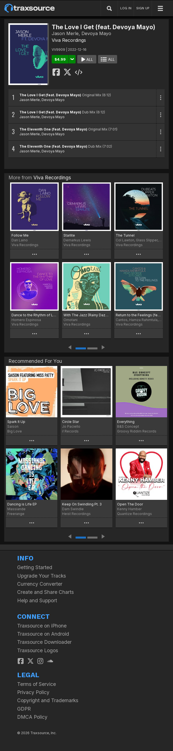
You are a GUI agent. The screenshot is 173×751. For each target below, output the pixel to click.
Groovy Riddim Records (136, 431)
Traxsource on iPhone (42, 626)
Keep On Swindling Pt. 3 (82, 504)
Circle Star (70, 422)
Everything (126, 422)
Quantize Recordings (134, 514)
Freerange (15, 514)
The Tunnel (125, 235)
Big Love (14, 431)
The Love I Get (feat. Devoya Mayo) (50, 95)
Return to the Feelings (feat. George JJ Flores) (138, 315)
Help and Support (37, 600)
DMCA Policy (32, 717)
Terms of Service (36, 684)
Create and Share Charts (45, 592)
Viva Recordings (69, 40)
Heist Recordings (76, 514)
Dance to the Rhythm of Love (34, 315)
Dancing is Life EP (22, 504)
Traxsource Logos (37, 650)
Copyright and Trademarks (47, 700)
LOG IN (125, 8)
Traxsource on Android (43, 634)
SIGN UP (142, 8)
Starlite (69, 235)
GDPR (24, 709)
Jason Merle (29, 100)
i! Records (70, 431)
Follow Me (20, 235)
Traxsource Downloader (44, 642)
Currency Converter (39, 584)
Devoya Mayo (53, 100)
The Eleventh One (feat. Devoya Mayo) (53, 129)
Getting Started (34, 567)
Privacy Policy (33, 692)
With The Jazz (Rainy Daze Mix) (86, 315)
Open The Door (130, 504)
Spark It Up (16, 422)
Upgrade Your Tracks (41, 576)
